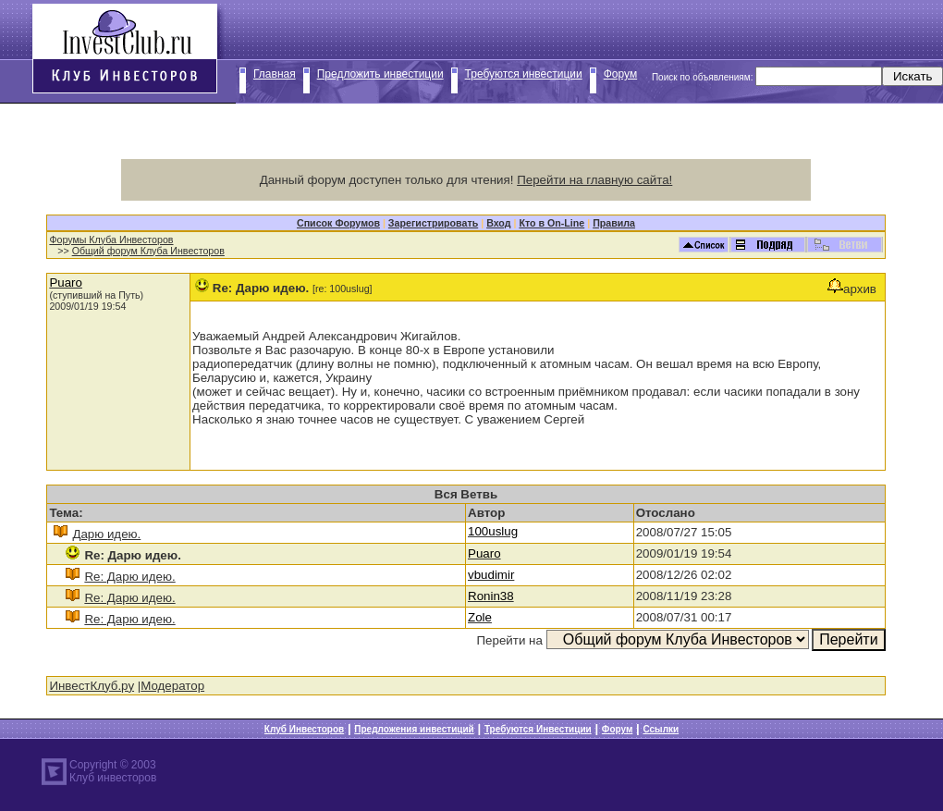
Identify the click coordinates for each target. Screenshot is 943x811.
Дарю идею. (106, 534)
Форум (620, 74)
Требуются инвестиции (523, 74)
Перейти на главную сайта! (594, 180)
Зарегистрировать (433, 222)
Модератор (172, 686)
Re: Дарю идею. (129, 577)
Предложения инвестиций (413, 729)
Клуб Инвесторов (304, 729)
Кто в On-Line (551, 222)
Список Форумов (338, 222)
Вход (498, 222)
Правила (614, 222)
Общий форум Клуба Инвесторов (148, 250)
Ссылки (661, 729)
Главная (274, 74)
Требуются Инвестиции (538, 729)
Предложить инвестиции (380, 74)
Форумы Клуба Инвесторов (111, 239)
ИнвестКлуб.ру (91, 686)
